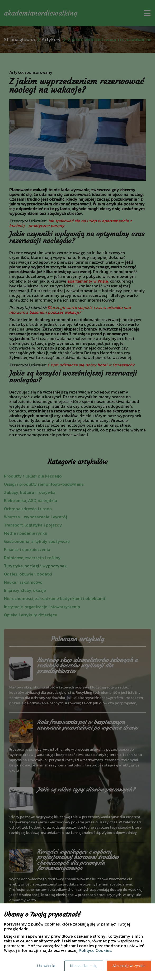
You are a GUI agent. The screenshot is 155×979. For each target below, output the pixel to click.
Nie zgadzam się (83, 966)
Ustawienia (46, 966)
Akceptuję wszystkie (128, 966)
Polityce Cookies (95, 950)
